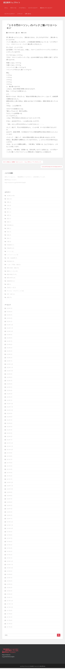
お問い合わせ (28, 14)
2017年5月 (9, 624)
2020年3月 (9, 513)
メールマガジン (22, 9)
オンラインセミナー (33, 9)
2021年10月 (10, 450)
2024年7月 (9, 342)
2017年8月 (9, 615)
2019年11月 (10, 526)
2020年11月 (10, 486)
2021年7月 (9, 460)
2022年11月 (10, 408)
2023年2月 (9, 398)
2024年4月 (9, 352)
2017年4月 (9, 628)
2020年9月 (9, 493)
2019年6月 (9, 542)
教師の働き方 (10, 275)
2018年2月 (9, 595)
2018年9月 (9, 572)
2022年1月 (9, 440)
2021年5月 (9, 467)
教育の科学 (10, 278)
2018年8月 (9, 575)
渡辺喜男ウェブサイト (11, 3)
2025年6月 (9, 312)
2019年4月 (9, 549)
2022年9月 (9, 414)
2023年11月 (10, 368)
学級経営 (9, 249)
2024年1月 (9, 362)
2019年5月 (9, 546)
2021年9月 (9, 454)
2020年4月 (9, 509)
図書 (8, 229)
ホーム (6, 9)
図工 (8, 213)
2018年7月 (9, 578)
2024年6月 (9, 345)
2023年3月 (9, 394)
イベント (9, 252)
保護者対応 (10, 282)
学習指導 (9, 246)
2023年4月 (9, 391)
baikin (18, 33)
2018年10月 (10, 569)
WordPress (42, 667)
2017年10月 (10, 608)
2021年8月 (9, 457)
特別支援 (9, 262)
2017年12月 (10, 601)
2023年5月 (9, 388)
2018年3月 (9, 592)
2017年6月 (9, 621)
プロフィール (13, 9)
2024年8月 (9, 339)
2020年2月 (9, 516)
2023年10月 (10, 371)
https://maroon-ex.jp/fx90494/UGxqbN (15, 183)
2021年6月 (9, 463)
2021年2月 (9, 477)
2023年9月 (9, 375)
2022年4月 (9, 431)
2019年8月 (9, 536)
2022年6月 (9, 424)
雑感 (8, 298)
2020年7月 (9, 500)
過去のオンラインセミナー (46, 9)
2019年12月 (10, 523)
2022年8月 (9, 417)
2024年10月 (10, 332)
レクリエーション (11, 255)
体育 (8, 216)
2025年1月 (9, 322)
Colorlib (32, 667)
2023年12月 (10, 365)
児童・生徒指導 (11, 259)
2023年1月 (9, 401)
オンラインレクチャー (10, 14)
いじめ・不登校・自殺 (13, 265)
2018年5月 (9, 585)
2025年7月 (9, 309)
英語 (8, 219)
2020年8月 (9, 496)
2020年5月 (9, 506)
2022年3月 (9, 434)
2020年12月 (10, 483)
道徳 (8, 223)
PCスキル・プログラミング (14, 292)
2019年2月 (9, 555)
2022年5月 (9, 427)
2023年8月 (9, 378)
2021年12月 (10, 444)
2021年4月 (9, 470)
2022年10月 (10, 411)
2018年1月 (9, 598)
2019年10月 (10, 529)
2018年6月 (9, 582)
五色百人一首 (10, 288)
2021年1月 (9, 480)
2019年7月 (9, 539)
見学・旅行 (10, 295)
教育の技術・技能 (11, 269)
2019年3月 (9, 552)
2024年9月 (9, 335)
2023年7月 (9, 381)
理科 (8, 209)
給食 (8, 236)
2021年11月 (10, 447)
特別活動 (9, 226)
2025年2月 (9, 319)
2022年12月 (10, 404)
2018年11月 (10, 565)
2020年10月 (10, 490)
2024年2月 (9, 358)
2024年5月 (9, 348)
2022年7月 (9, 421)
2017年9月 (9, 611)
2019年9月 (9, 532)
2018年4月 (9, 588)
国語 (8, 200)
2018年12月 (10, 562)
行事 (8, 242)
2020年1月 (9, 519)
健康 (8, 285)
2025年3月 (9, 316)
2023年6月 (9, 385)
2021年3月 (9, 473)
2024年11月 (10, 329)
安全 (8, 232)
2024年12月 (10, 325)
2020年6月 (9, 503)
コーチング (19, 14)
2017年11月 (10, 605)
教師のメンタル (11, 272)
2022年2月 (9, 437)
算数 (8, 203)
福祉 (8, 239)
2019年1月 (9, 559)
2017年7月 (9, 618)
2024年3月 (9, 355)
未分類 (24, 33)
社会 (8, 206)
